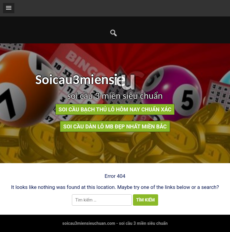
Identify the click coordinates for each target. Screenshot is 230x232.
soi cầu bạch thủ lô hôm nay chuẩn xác (115, 109)
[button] (8, 8)
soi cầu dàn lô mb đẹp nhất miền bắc (115, 126)
